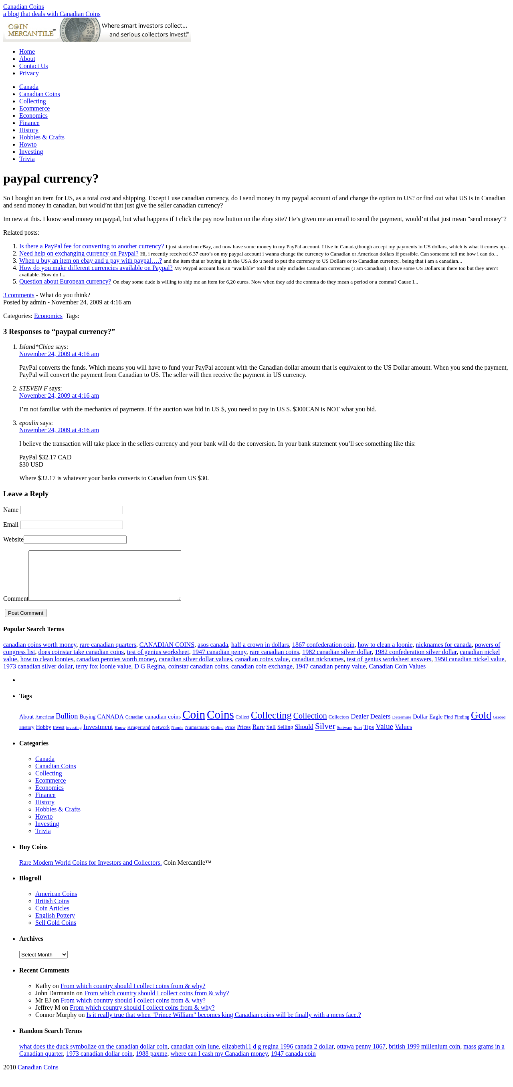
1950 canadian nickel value (469, 668)
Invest (59, 737)
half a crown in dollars (260, 654)
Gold (481, 724)
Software (344, 737)
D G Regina (149, 675)
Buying (87, 726)
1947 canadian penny (219, 661)
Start (358, 737)
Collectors (339, 726)
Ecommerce (34, 108)
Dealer (359, 726)
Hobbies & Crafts (42, 137)
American (44, 726)
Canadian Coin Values (397, 675)
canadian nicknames (317, 668)
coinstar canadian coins (198, 675)
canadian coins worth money (39, 654)
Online (217, 737)
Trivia (27, 158)
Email (10, 524)
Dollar (420, 726)
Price (230, 737)
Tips (369, 736)
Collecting (32, 101)
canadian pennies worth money (116, 668)
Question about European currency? (65, 281)
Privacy (29, 73)
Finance (29, 122)
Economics (33, 115)
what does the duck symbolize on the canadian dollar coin (93, 1056)
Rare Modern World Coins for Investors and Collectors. (90, 872)
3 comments (18, 295)
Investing (31, 151)
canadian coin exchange (262, 675)
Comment (15, 608)
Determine (401, 726)
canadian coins (163, 726)
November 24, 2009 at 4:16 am (59, 353)
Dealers (380, 726)
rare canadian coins (274, 661)
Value (384, 736)
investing (74, 737)
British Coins (52, 910)
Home (27, 51)
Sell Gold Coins (55, 932)
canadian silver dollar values (195, 668)
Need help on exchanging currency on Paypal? (79, 253)
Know (120, 737)
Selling (285, 737)
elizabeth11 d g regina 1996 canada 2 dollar (277, 1056)
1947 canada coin (293, 1063)
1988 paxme (152, 1063)
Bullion (67, 726)
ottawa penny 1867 (361, 1056)
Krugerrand (138, 737)
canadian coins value (262, 668)
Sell (271, 736)
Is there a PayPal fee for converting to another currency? (91, 246)
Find (448, 726)
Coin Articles (52, 917)
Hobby (43, 737)
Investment (98, 736)
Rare (258, 736)
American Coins (56, 903)
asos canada (213, 654)
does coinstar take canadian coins (81, 661)
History (28, 130)
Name (10, 509)
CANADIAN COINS (166, 654)
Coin (193, 724)
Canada (28, 86)
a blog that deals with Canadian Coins (52, 13)
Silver (325, 736)
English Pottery (55, 925)
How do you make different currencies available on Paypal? (96, 267)
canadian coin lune (195, 1056)
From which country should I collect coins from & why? (133, 995)
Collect (242, 726)
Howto (28, 144)
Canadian (134, 726)
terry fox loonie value (103, 675)
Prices (243, 737)
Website (13, 539)
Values (403, 736)
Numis (177, 737)
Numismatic (197, 737)
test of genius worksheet (158, 661)
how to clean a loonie (384, 654)
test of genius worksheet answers (389, 668)
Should (304, 736)
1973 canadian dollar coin (99, 1063)
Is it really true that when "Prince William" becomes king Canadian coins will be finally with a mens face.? (224, 1024)
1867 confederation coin (323, 654)
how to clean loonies (46, 668)
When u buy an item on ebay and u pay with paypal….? (90, 260)
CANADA (110, 726)
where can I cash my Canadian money (218, 1063)
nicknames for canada (443, 654)
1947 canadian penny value (331, 675)
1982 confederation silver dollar (415, 661)
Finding (461, 726)
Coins (220, 724)
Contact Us (33, 65)
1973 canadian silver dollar (38, 675)
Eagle (435, 726)
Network (161, 737)
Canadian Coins (23, 6)
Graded (499, 727)
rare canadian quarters (107, 654)
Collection (310, 725)
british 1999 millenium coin (424, 1056)
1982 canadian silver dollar (337, 661)
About (27, 58)
